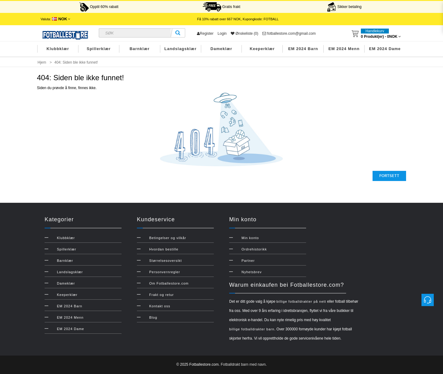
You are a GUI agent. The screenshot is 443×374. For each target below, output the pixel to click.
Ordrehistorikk (254, 249)
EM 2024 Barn (303, 48)
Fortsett (389, 175)
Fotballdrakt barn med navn (243, 364)
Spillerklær (99, 48)
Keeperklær (262, 48)
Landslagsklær (180, 48)
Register (205, 33)
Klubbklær (57, 48)
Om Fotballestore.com (169, 283)
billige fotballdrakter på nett (301, 301)
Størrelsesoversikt (165, 260)
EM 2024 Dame (385, 48)
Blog (153, 317)
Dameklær (221, 48)
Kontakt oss (159, 306)
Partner (248, 260)
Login (222, 33)
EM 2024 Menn (344, 48)
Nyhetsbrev (251, 272)
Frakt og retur (161, 295)
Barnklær (140, 48)
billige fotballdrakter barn (251, 329)
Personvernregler (164, 272)
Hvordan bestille (163, 249)
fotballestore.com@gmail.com (289, 33)
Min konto (250, 238)
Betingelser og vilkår (167, 238)
